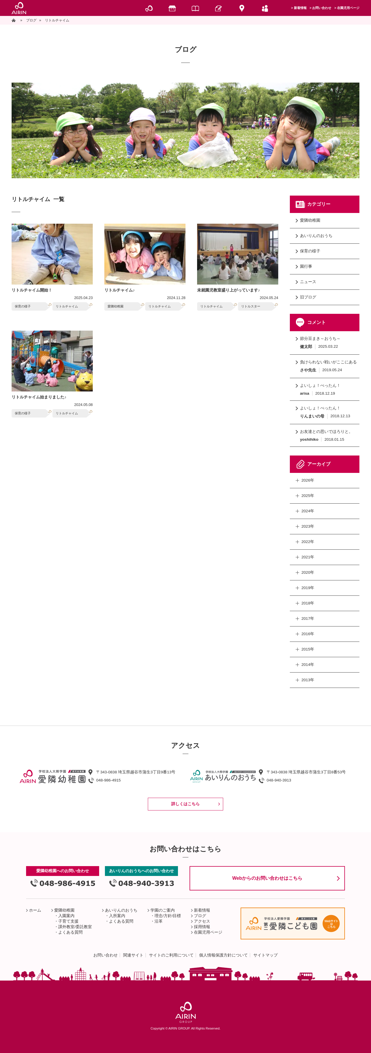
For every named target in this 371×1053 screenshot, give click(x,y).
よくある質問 (70, 932)
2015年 (307, 649)
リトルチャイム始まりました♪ (39, 397)
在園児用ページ (348, 8)
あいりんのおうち (316, 236)
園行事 (306, 266)
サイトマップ (265, 955)
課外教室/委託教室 (75, 927)
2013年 (307, 680)
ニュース (308, 282)
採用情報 (202, 927)
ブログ (200, 916)
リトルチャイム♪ (119, 290)
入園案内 (66, 916)
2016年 (307, 634)
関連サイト (133, 955)
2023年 (307, 526)
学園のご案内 (162, 910)
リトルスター (250, 306)
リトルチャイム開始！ (32, 290)
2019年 (307, 588)
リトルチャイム (67, 306)
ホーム (35, 910)
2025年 (307, 495)
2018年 (307, 603)
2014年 (307, 664)
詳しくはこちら (185, 804)
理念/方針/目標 (167, 916)
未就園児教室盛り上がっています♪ (228, 290)
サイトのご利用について (171, 955)
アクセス (202, 921)
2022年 (307, 542)
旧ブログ (308, 297)
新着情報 (300, 8)
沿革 (158, 921)
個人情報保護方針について (223, 955)
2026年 (307, 480)
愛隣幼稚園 (115, 306)
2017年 (307, 618)
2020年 (307, 572)
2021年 (307, 557)
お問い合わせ (321, 8)
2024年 (307, 511)
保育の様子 (23, 306)
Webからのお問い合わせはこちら (267, 878)
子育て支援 (68, 921)
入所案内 (117, 916)
